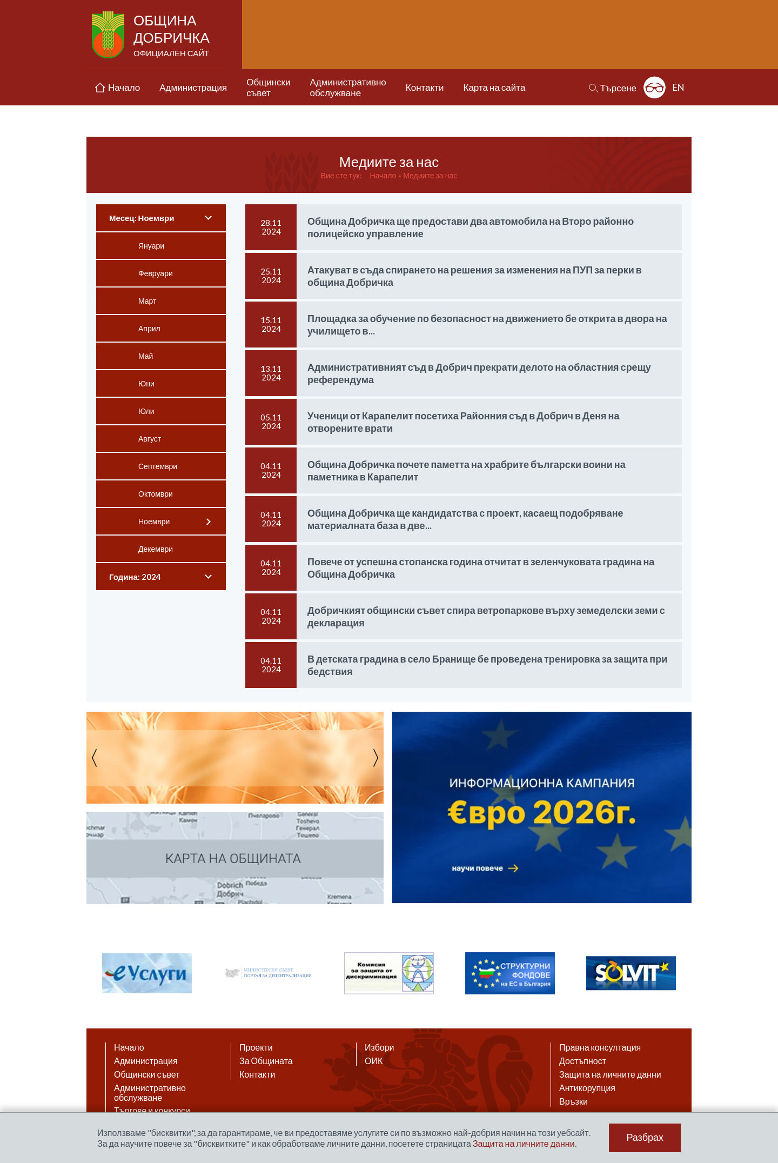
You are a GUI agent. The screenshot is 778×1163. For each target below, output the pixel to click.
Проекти (256, 1047)
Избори (379, 1047)
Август (149, 438)
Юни (146, 383)
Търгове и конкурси (152, 1110)
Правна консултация (600, 1047)
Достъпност (582, 1061)
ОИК (374, 1061)
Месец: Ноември (141, 218)
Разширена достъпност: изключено (654, 87)
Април (149, 328)
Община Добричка (172, 35)
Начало (383, 175)
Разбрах (644, 1137)
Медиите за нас (430, 175)
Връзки (573, 1101)
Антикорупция (587, 1088)
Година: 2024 (135, 577)
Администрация (146, 1061)
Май (145, 355)
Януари (151, 245)
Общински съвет (147, 1074)
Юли (146, 411)
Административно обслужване (150, 1092)
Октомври (155, 493)
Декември (155, 548)
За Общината (266, 1061)
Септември (157, 466)
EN (679, 87)
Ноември (154, 521)
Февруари (155, 273)
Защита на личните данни (610, 1074)
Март (147, 300)
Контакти (257, 1074)
